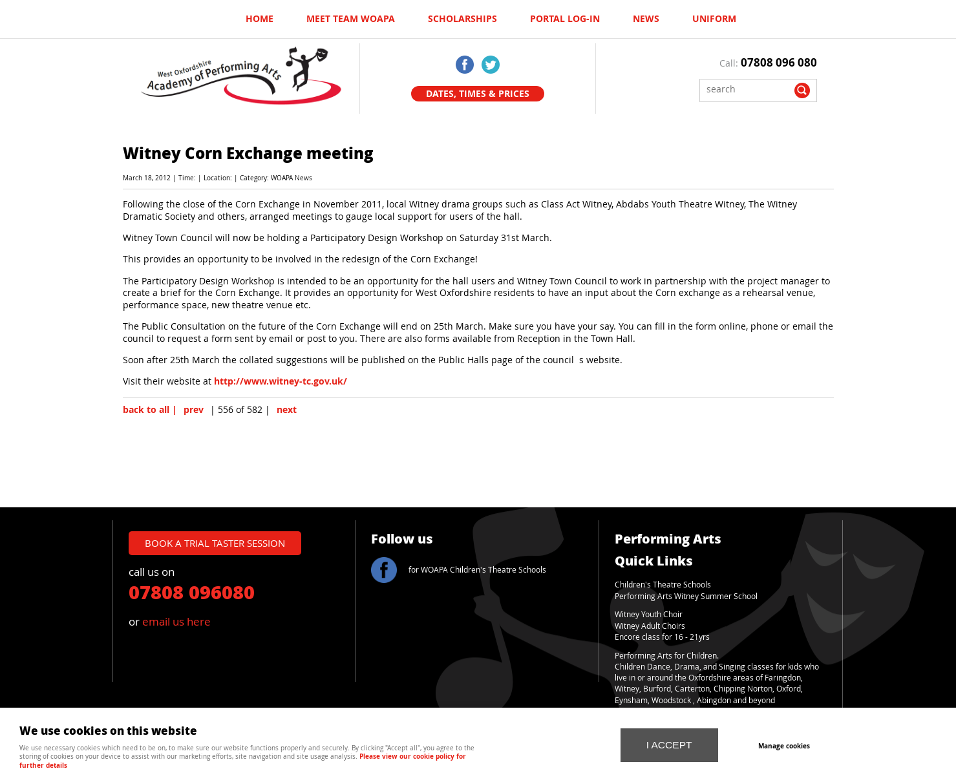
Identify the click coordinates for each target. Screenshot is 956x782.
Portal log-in (565, 18)
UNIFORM (714, 18)
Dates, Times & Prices (477, 93)
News (646, 18)
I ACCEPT (669, 744)
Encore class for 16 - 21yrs (662, 637)
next (287, 409)
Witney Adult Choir (648, 626)
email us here (176, 621)
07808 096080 (192, 591)
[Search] (748, 89)
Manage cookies (785, 745)
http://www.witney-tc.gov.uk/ (280, 381)
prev (194, 409)
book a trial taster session (215, 542)
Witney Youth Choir (649, 614)
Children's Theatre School (661, 584)
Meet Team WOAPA (350, 18)
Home (259, 18)
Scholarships (462, 18)
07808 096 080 (779, 62)
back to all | (150, 409)
